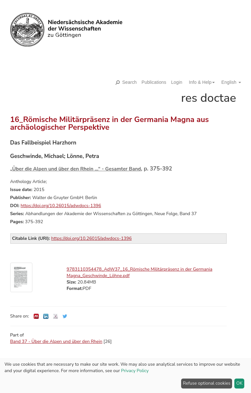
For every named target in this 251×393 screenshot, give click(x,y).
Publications (154, 82)
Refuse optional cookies (206, 383)
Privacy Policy (135, 371)
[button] (199, 82)
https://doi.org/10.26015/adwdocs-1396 (61, 206)
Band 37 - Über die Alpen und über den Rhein (56, 341)
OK (239, 383)
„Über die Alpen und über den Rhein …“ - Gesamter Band (75, 168)
